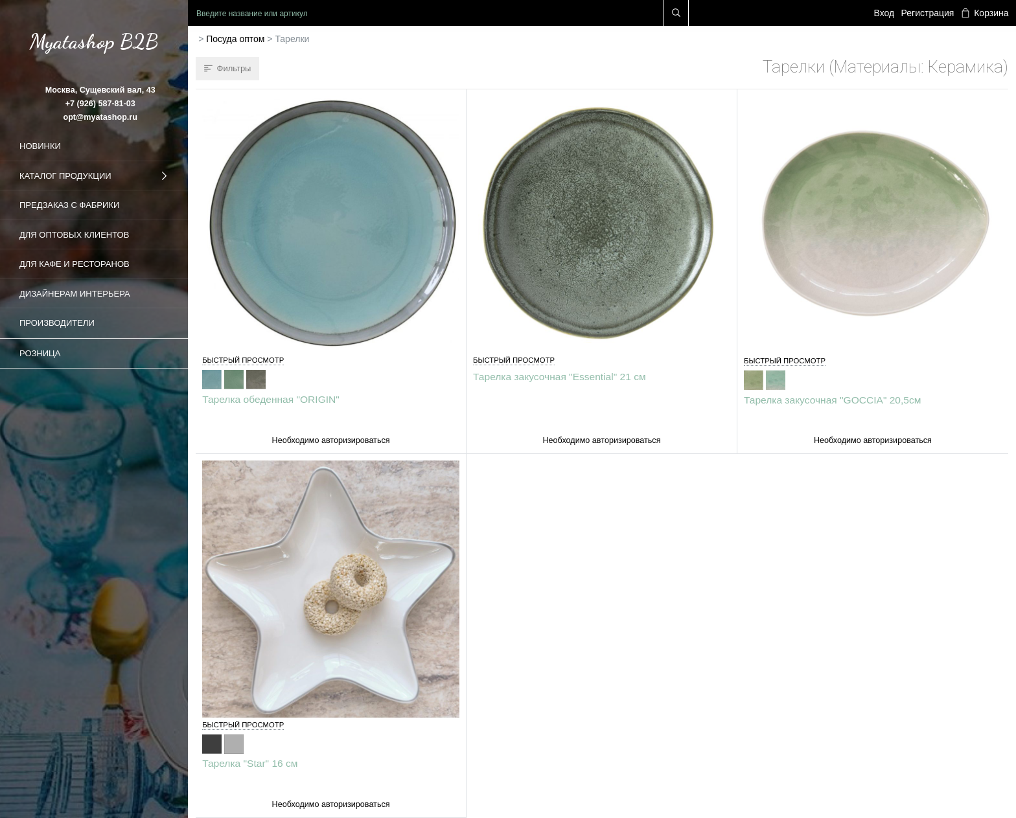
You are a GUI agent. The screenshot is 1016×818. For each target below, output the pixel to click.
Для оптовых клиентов (74, 235)
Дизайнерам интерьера (74, 294)
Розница (39, 353)
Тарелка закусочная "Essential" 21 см (559, 376)
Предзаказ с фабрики (69, 205)
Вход (884, 13)
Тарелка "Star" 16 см (249, 763)
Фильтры (227, 68)
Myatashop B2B (94, 41)
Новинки (40, 146)
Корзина (985, 13)
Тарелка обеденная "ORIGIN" (271, 399)
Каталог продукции (93, 176)
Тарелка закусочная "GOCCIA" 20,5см (832, 399)
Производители (57, 323)
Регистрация (927, 13)
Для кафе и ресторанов (74, 264)
